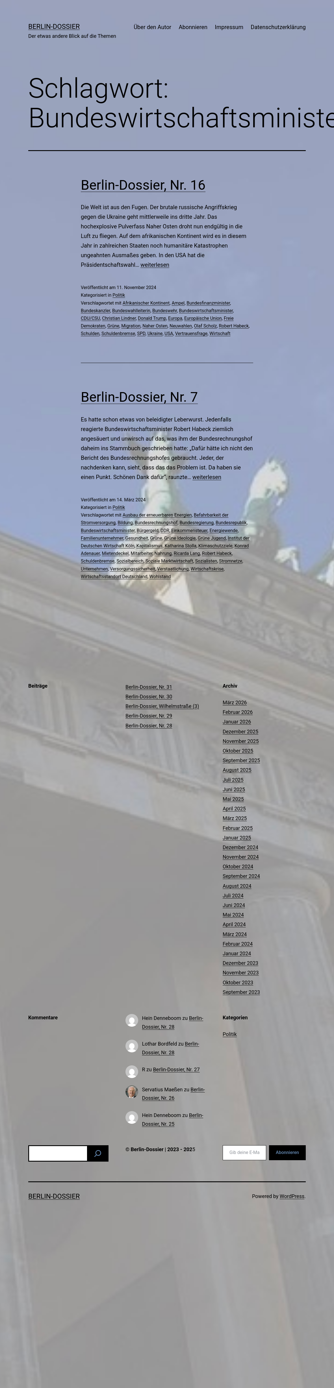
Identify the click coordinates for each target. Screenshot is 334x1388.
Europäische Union (203, 318)
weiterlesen (154, 264)
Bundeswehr (164, 310)
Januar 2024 (237, 953)
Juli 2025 (233, 780)
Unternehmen (94, 569)
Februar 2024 (238, 944)
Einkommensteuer (189, 530)
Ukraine (155, 333)
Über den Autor (152, 27)
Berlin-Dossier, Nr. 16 (143, 185)
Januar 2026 (237, 722)
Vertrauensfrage (191, 333)
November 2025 (241, 741)
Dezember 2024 (240, 847)
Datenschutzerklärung (278, 27)
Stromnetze (230, 561)
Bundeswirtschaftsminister (206, 310)
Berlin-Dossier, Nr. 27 (176, 1069)
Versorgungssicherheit (132, 569)
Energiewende (223, 530)
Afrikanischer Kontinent (146, 303)
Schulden (90, 333)
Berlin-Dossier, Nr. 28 (148, 726)
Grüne (113, 326)
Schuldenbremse (118, 333)
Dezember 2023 (240, 963)
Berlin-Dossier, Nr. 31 (148, 687)
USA (168, 333)
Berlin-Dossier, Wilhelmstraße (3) (162, 706)
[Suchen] (98, 1153)
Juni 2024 (234, 905)
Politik (118, 295)
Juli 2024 (233, 896)
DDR (165, 530)
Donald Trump (152, 318)
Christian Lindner (119, 318)
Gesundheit (136, 538)
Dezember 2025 (240, 732)
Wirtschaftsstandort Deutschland (114, 576)
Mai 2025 (233, 799)
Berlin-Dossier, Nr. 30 (148, 697)
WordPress (292, 1196)
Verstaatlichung (173, 569)
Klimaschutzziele (215, 545)
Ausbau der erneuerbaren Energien (157, 515)
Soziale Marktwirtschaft (169, 561)
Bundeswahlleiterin (131, 310)
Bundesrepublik (231, 522)
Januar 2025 (237, 838)
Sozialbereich (129, 561)
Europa (175, 318)
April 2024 (234, 924)
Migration (130, 326)
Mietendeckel (115, 553)
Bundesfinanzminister (208, 303)
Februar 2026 (238, 712)
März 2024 (235, 934)
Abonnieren (193, 27)
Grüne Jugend (212, 538)
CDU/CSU (90, 318)
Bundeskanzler (95, 310)
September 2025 (241, 760)
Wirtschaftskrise (207, 569)
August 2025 (237, 770)
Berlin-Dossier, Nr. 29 (148, 716)
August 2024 (237, 886)
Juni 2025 (234, 789)
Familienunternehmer (102, 538)
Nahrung (163, 553)
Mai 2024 (233, 915)
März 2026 (235, 702)
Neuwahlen (181, 326)
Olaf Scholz (205, 326)
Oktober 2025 (238, 751)
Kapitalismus (149, 545)
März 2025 (235, 818)
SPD (141, 333)
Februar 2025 (238, 828)
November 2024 (241, 857)
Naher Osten (155, 326)
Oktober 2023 (238, 982)
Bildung (125, 522)
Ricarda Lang (187, 553)
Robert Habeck (234, 326)
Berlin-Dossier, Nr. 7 (139, 397)
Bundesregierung (196, 522)
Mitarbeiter (142, 553)
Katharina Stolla (180, 545)
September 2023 (241, 992)
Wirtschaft (219, 333)
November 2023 (241, 973)
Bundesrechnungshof (156, 522)
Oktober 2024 (238, 866)
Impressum (229, 27)
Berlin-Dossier (54, 26)
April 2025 (234, 809)
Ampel (178, 303)
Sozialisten (206, 561)
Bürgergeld (148, 530)
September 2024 (241, 876)
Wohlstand (160, 576)
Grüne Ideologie (180, 538)
